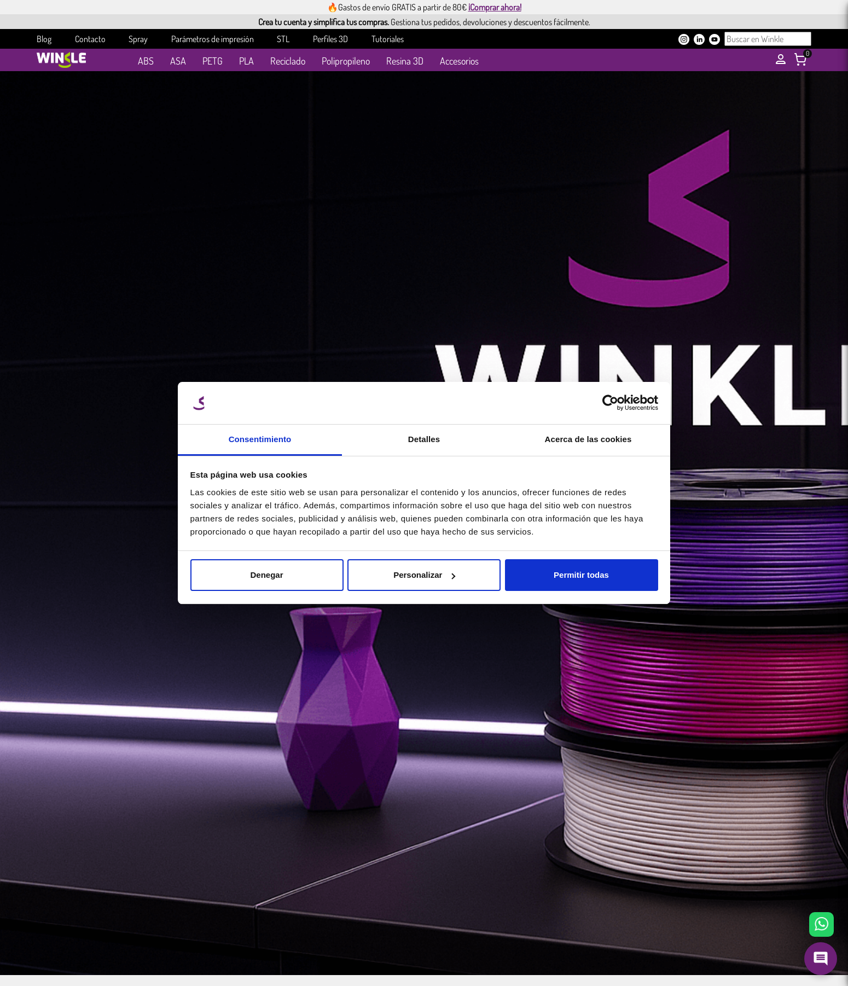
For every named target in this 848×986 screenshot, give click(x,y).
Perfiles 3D (330, 38)
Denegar (266, 574)
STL (283, 38)
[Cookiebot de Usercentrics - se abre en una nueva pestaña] (610, 403)
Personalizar (424, 574)
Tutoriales (387, 38)
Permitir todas (581, 574)
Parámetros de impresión (212, 38)
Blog (44, 38)
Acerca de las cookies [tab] (588, 439)
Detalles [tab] (424, 439)
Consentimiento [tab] (260, 439)
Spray (138, 38)
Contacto (90, 38)
